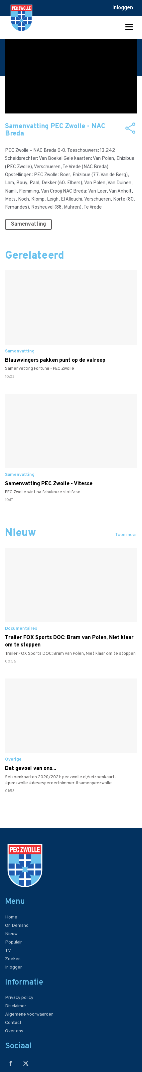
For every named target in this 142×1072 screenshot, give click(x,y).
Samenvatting (28, 224)
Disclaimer (15, 1006)
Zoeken (13, 959)
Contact (13, 1023)
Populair (13, 942)
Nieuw (11, 934)
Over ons (14, 1031)
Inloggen (122, 8)
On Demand (17, 925)
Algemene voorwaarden (29, 1014)
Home (11, 917)
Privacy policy (19, 998)
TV (8, 951)
